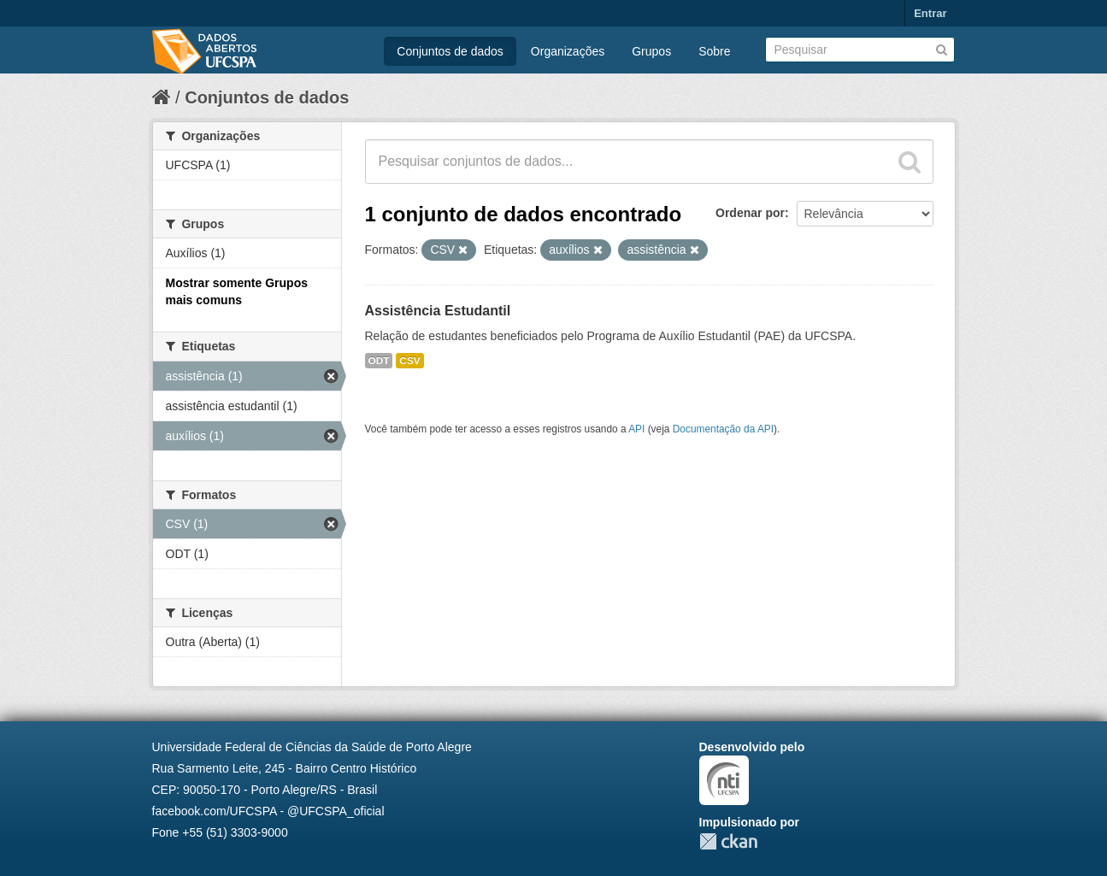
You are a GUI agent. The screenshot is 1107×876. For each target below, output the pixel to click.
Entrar (930, 13)
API (636, 429)
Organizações (567, 51)
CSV (409, 361)
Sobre (714, 51)
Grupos (651, 51)
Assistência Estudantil (438, 310)
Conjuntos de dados (450, 51)
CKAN (728, 841)
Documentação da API (723, 429)
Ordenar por (750, 213)
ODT (379, 361)
